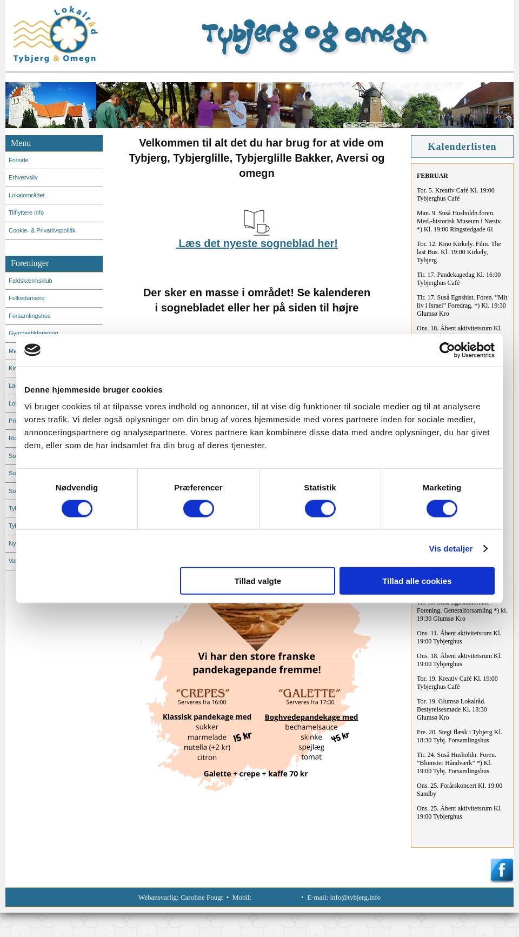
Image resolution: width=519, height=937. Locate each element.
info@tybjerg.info (355, 897)
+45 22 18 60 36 (276, 897)
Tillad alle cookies (416, 581)
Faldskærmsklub (30, 280)
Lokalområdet (27, 195)
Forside (19, 160)
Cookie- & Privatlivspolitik (42, 230)
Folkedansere (27, 298)
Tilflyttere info (26, 212)
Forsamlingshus (30, 316)
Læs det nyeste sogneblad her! (257, 243)
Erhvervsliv (23, 177)
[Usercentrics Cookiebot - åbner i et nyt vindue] (447, 350)
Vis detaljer (451, 548)
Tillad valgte (258, 581)
